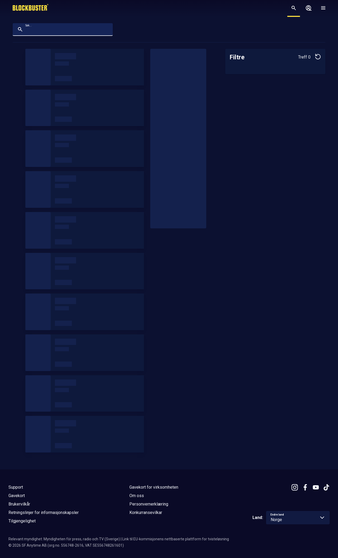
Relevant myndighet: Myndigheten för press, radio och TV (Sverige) (64, 539)
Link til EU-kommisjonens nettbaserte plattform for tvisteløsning (175, 539)
